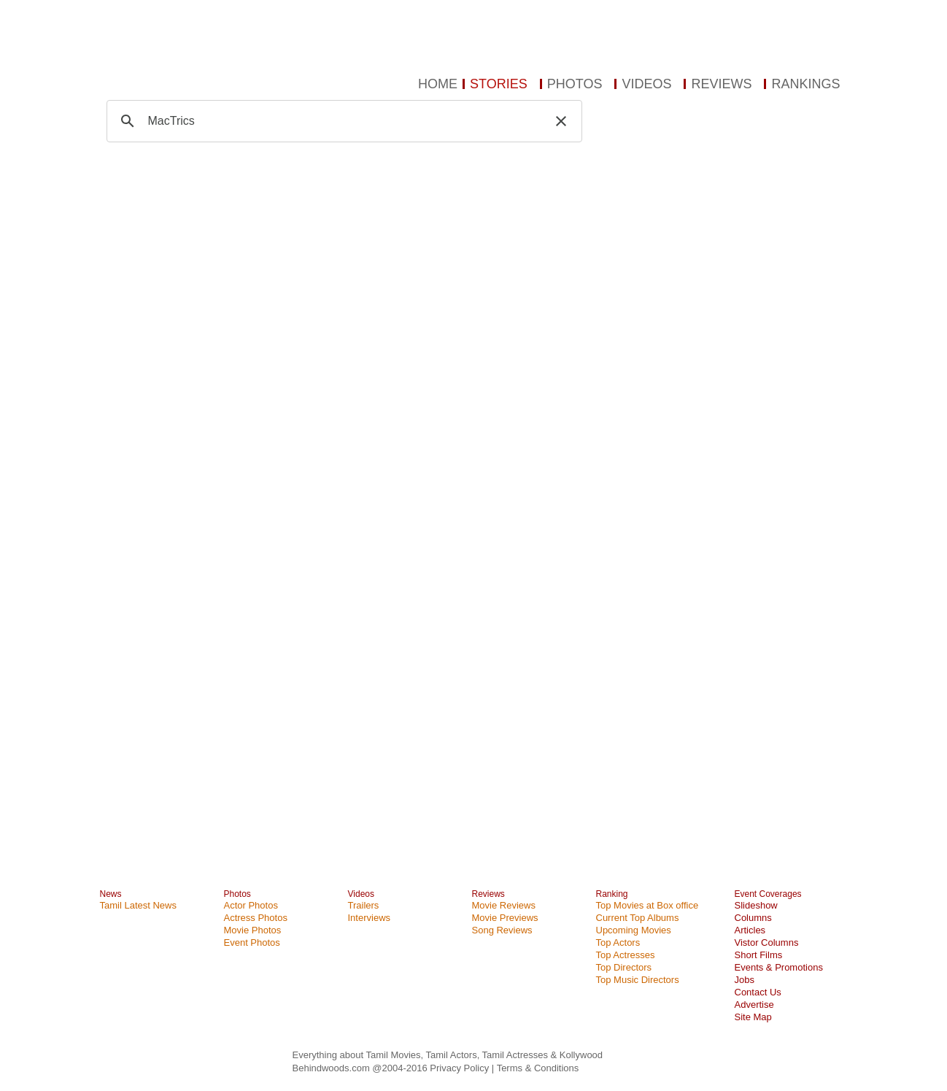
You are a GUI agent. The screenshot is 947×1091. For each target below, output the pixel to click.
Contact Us (758, 992)
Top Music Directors (637, 979)
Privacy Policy (461, 1068)
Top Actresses (625, 954)
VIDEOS (646, 84)
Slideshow (756, 905)
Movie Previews (505, 917)
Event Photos (252, 942)
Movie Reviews (504, 905)
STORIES (498, 84)
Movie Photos (253, 930)
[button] (561, 121)
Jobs (744, 979)
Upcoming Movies (633, 930)
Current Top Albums (637, 917)
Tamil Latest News (138, 905)
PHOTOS (575, 84)
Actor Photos (251, 905)
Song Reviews (502, 930)
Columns (753, 917)
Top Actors (618, 942)
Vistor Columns (767, 942)
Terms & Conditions (538, 1068)
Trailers (363, 905)
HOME (437, 84)
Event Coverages (768, 894)
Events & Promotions (779, 967)
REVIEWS (721, 84)
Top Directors (624, 967)
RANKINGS (805, 84)
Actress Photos (255, 917)
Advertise (754, 1004)
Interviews (369, 917)
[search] (342, 121)
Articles (750, 930)
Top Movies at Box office (647, 905)
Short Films (759, 954)
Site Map (753, 1016)
